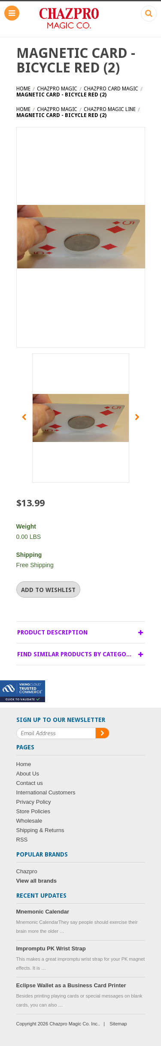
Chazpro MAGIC (57, 89)
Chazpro (26, 871)
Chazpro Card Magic (111, 89)
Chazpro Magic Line (110, 109)
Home (23, 89)
